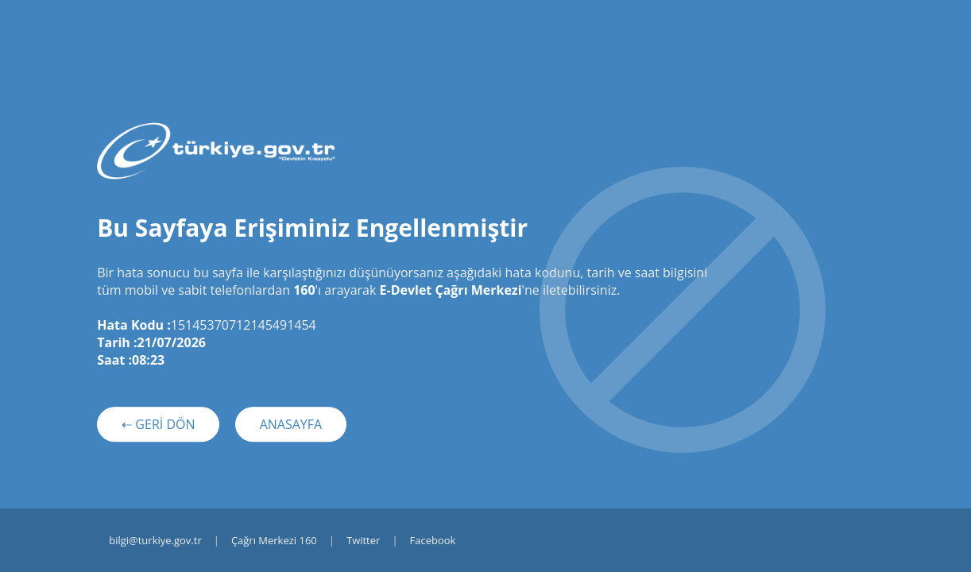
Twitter (363, 540)
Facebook (433, 540)
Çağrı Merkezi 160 (274, 540)
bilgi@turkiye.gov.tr (155, 540)
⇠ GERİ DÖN (158, 424)
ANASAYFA (291, 424)
